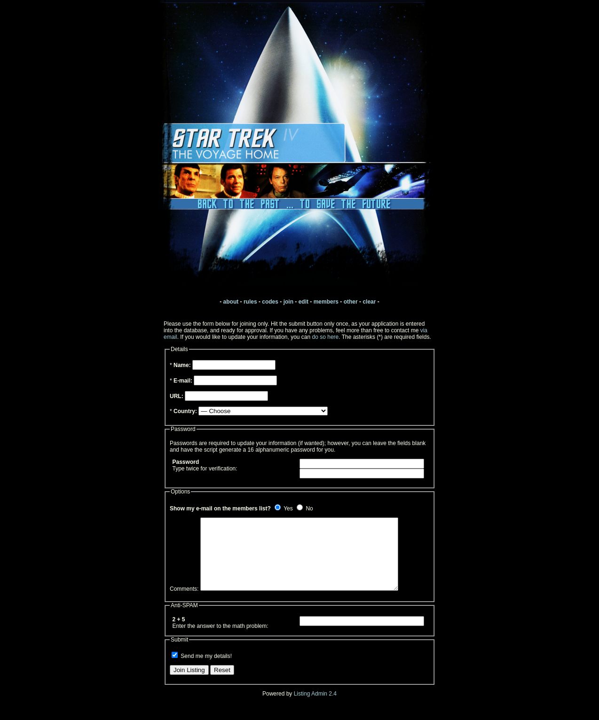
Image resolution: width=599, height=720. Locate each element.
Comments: (184, 603)
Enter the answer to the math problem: (220, 636)
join (288, 301)
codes (270, 301)
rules (250, 301)
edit (303, 301)
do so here (325, 337)
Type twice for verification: (205, 465)
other (351, 301)
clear (369, 301)
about (231, 301)
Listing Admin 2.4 (315, 707)
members (326, 301)
